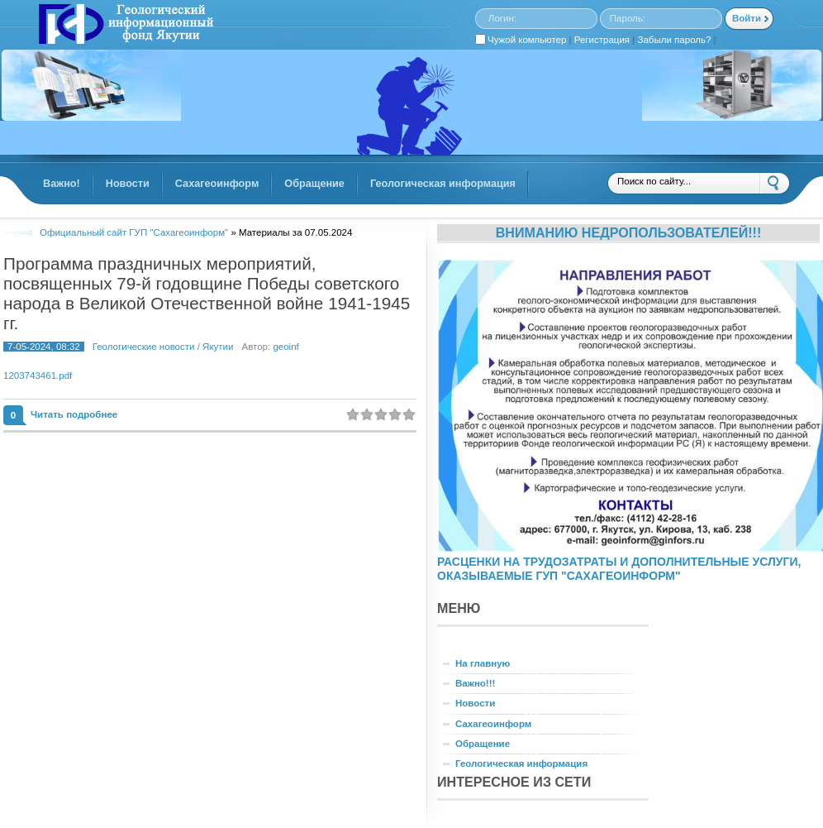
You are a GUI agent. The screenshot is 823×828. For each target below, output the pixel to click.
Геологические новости (144, 347)
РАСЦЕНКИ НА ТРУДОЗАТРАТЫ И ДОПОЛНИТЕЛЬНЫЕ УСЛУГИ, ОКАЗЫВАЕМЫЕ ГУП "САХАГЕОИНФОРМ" (619, 568)
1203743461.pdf (37, 375)
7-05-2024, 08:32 (43, 347)
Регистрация (602, 40)
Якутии (217, 347)
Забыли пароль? (674, 40)
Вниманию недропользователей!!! (629, 232)
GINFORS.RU (124, 25)
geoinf (285, 347)
